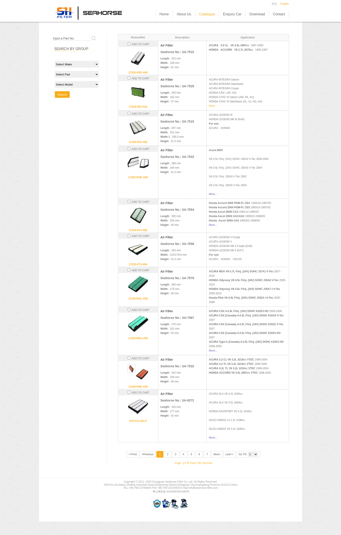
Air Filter (167, 45)
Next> (217, 454)
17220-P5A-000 (138, 142)
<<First (133, 454)
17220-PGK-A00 (138, 177)
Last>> (229, 454)
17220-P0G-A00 (138, 72)
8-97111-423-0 (138, 421)
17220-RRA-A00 (138, 338)
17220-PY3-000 (138, 264)
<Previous (148, 454)
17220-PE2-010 (138, 106)
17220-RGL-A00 (138, 298)
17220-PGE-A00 (138, 386)
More (212, 194)
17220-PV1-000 (138, 230)
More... (213, 105)
